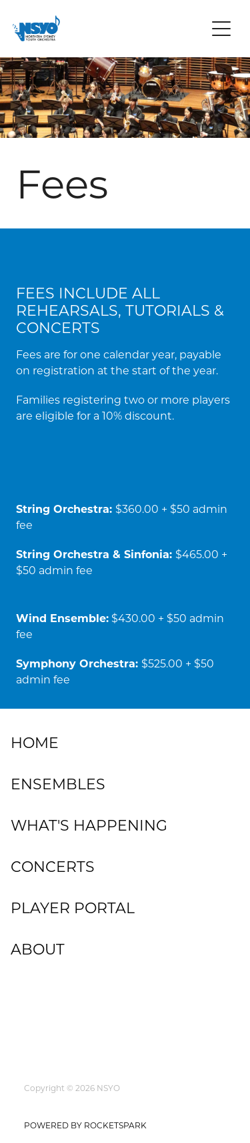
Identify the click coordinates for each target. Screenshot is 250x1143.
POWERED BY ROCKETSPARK (85, 1125)
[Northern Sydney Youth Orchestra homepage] (109, 28)
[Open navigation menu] (221, 29)
